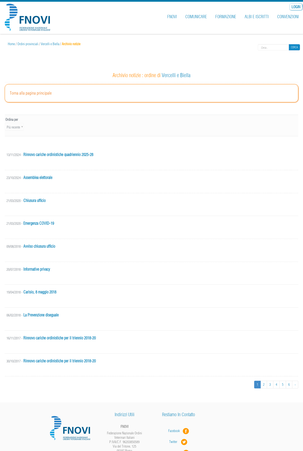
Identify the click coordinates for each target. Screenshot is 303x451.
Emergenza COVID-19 (38, 223)
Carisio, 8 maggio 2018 (39, 292)
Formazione (225, 16)
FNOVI (172, 16)
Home (11, 44)
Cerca (294, 47)
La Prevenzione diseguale (41, 315)
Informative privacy (36, 269)
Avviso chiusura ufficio (39, 246)
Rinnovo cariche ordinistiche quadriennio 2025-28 (58, 154)
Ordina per (11, 119)
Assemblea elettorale (37, 177)
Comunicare (196, 16)
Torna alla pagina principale (31, 93)
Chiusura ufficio (34, 200)
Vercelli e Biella (50, 44)
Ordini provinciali (27, 44)
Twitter (178, 442)
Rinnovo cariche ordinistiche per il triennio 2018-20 (59, 338)
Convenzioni (288, 16)
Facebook (175, 431)
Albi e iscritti (257, 16)
